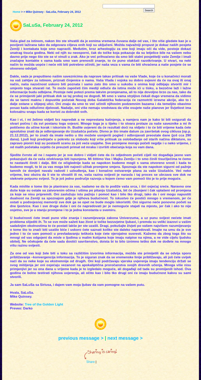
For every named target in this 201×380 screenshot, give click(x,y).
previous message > (80, 338)
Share (90, 361)
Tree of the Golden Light (44, 304)
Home (16, 11)
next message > (125, 338)
